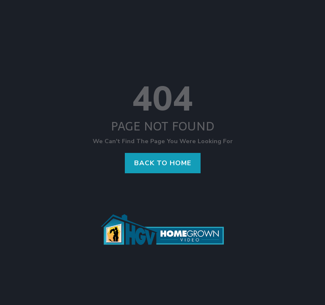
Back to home (162, 163)
